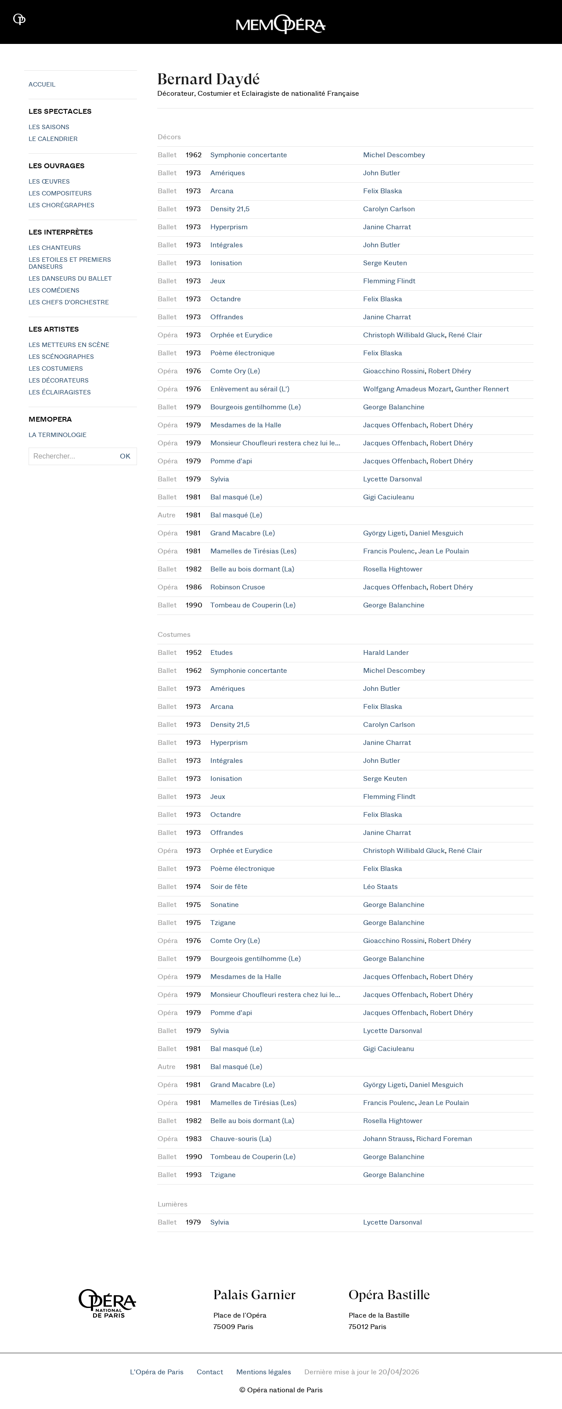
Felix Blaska (382, 191)
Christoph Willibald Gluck (404, 335)
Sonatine (224, 904)
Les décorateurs (59, 381)
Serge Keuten (385, 263)
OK (125, 456)
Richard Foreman (444, 1138)
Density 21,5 (230, 209)
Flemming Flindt (389, 281)
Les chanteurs (55, 248)
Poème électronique (242, 353)
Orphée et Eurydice (241, 335)
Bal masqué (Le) (236, 497)
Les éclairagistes (60, 393)
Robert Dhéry (449, 371)
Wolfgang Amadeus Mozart (407, 389)
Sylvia (219, 479)
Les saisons (49, 127)
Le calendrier (53, 139)
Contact (210, 1372)
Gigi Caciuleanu (388, 497)
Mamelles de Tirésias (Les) (253, 551)
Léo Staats (380, 886)
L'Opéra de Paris (157, 1372)
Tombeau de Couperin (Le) (252, 605)
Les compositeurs (60, 194)
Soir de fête (229, 886)
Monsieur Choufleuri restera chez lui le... (275, 443)
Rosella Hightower (392, 569)
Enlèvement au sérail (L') (249, 389)
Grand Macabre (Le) (242, 533)
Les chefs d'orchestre (69, 303)
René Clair (465, 335)
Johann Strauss (388, 1138)
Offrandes (226, 317)
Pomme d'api (231, 461)
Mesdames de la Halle (245, 425)
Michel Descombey (394, 155)
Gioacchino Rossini (394, 371)
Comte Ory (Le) (235, 371)
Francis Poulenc (389, 551)
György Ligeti (384, 533)
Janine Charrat (387, 227)
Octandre (225, 299)
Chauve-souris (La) (240, 1138)
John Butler (381, 173)
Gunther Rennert (482, 389)
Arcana (222, 191)
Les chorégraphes (61, 205)
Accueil (42, 85)
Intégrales (226, 245)
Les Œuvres (49, 182)
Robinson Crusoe (237, 587)
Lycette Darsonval (392, 479)
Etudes (221, 652)
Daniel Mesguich (436, 533)
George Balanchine (394, 407)
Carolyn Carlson (389, 209)
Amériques (227, 173)
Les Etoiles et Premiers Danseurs (70, 263)
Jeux (217, 281)
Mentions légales (263, 1372)
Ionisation (226, 263)
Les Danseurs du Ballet (70, 279)
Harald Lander (386, 652)
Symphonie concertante (248, 155)
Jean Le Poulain (443, 551)
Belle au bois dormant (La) (252, 569)
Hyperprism (229, 227)
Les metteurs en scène (69, 345)
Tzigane (223, 922)
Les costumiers (56, 369)
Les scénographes (61, 357)
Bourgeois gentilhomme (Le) (255, 407)
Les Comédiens (54, 291)
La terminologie (57, 435)
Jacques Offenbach (394, 425)
